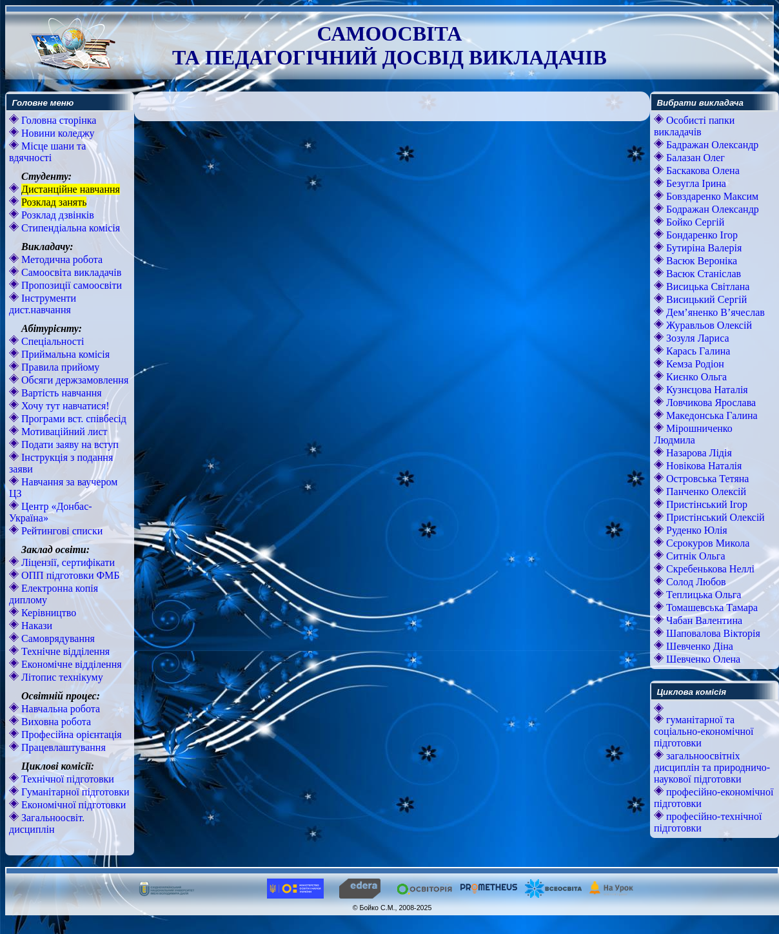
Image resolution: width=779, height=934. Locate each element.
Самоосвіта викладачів (70, 272)
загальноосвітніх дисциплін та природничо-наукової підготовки (712, 767)
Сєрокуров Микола (706, 543)
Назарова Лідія (698, 452)
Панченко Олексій (705, 491)
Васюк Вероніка (700, 260)
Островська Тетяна (706, 478)
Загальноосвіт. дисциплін (46, 823)
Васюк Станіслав (702, 273)
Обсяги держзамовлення (73, 380)
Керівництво (47, 612)
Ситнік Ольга (694, 555)
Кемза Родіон (694, 363)
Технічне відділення (64, 651)
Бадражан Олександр (711, 144)
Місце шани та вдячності (47, 152)
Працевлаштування (62, 747)
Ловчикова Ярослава (710, 402)
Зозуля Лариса (696, 338)
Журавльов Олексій (708, 325)
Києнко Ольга (695, 376)
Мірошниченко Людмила (693, 434)
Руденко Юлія (695, 530)
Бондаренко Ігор (701, 234)
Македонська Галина (711, 415)
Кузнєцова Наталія (706, 389)
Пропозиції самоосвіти (70, 285)
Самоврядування (57, 638)
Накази (35, 625)
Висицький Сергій (705, 299)
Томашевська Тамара (711, 607)
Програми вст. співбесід (72, 418)
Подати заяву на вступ (69, 444)
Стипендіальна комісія (69, 227)
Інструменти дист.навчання (42, 304)
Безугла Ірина (695, 183)
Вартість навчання (60, 392)
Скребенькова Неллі (709, 568)
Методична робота (61, 259)
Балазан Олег (694, 157)
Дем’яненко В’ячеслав (714, 312)
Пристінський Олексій (714, 517)
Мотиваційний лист (63, 431)
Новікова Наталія (703, 465)
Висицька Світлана (706, 286)
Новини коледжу (57, 133)
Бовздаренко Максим (711, 196)
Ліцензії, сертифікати (67, 562)
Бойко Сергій (694, 222)
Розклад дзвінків (56, 214)
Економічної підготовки (72, 804)
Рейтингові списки (61, 530)
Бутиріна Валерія (703, 247)
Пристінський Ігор (705, 504)
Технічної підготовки (66, 778)
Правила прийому (59, 367)
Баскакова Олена (702, 170)
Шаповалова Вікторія (712, 633)
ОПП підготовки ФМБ (69, 575)
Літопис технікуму (61, 677)
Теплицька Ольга (702, 594)
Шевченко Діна (698, 646)
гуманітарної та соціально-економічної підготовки (703, 731)
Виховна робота (55, 721)
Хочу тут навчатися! (64, 405)
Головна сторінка (57, 120)
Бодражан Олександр (711, 209)
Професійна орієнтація (70, 734)
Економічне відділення (70, 664)
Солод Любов (695, 581)
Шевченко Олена (702, 659)
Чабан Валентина (703, 620)
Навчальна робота (59, 708)
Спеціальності (51, 341)
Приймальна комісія (64, 354)
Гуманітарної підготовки (74, 791)
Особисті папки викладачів (694, 126)
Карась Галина (697, 350)
